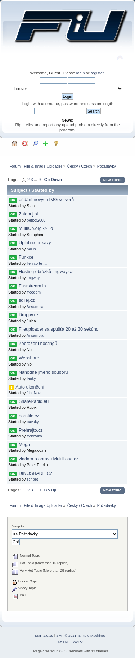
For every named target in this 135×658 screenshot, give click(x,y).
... (36, 179)
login (80, 73)
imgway (33, 278)
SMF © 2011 (66, 635)
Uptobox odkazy (35, 242)
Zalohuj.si (28, 214)
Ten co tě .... (37, 263)
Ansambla (35, 306)
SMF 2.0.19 (44, 635)
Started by (42, 190)
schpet (32, 479)
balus (31, 249)
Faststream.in (32, 286)
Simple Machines (92, 635)
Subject (18, 190)
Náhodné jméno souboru (43, 372)
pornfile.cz (29, 415)
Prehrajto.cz (31, 430)
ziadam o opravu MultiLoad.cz (48, 459)
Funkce (26, 257)
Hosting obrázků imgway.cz (46, 271)
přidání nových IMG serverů (46, 199)
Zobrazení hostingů (38, 343)
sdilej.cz (27, 300)
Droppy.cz (29, 314)
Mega (24, 444)
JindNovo (34, 393)
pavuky (33, 421)
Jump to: (18, 526)
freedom (34, 292)
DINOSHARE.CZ (36, 473)
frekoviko (34, 436)
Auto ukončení (29, 387)
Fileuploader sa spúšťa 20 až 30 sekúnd (59, 329)
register (97, 73)
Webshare (29, 357)
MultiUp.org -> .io (36, 228)
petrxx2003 (36, 220)
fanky (31, 378)
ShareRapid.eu (34, 401)
